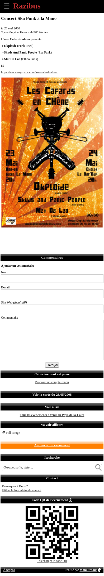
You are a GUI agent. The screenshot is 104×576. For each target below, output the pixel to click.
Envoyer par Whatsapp (52, 234)
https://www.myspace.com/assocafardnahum (29, 72)
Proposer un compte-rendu (52, 382)
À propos (9, 570)
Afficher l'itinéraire (75, 234)
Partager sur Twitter (17, 234)
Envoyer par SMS (40, 234)
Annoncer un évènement (52, 445)
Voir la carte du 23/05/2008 (52, 394)
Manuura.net (88, 570)
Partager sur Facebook (5, 234)
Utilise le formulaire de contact (21, 490)
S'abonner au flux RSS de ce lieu (63, 234)
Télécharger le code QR (52, 561)
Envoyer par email (28, 234)
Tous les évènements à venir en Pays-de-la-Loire (52, 415)
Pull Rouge (13, 433)
